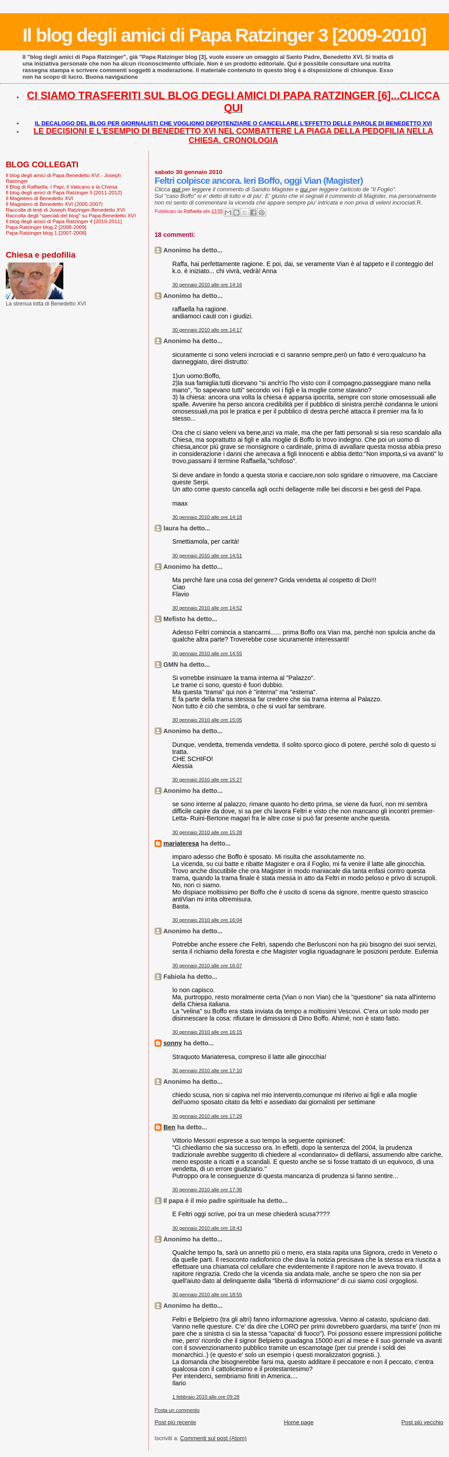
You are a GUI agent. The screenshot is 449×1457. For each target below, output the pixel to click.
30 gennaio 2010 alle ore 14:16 (207, 284)
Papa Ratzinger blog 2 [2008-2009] (46, 227)
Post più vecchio (422, 1422)
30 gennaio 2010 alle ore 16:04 (207, 920)
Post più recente (175, 1422)
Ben (169, 1127)
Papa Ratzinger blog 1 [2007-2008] (46, 233)
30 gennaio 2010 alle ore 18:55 (207, 1294)
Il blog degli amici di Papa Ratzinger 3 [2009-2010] (224, 35)
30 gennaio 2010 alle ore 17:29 (207, 1116)
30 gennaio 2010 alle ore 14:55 (207, 653)
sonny (172, 1043)
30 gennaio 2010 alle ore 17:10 (207, 1070)
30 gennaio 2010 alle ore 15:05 (207, 720)
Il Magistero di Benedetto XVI (39, 198)
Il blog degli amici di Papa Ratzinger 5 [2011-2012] (64, 192)
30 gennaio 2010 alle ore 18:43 (207, 1228)
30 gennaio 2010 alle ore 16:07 (207, 965)
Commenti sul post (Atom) (213, 1438)
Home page (299, 1422)
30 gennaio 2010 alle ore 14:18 (207, 517)
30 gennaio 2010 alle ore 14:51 (207, 555)
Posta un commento (177, 1410)
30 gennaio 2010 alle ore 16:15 (207, 1032)
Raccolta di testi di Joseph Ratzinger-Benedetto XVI (65, 210)
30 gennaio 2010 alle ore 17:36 (207, 1189)
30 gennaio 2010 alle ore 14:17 (207, 329)
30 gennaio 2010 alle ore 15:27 (207, 779)
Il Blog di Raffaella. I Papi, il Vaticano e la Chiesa (61, 186)
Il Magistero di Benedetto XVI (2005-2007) (54, 204)
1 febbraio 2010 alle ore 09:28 (206, 1396)
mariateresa (181, 843)
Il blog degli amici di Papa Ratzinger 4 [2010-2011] (64, 221)
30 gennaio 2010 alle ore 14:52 (207, 608)
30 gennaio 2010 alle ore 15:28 (207, 832)
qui (305, 189)
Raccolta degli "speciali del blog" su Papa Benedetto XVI (71, 215)
